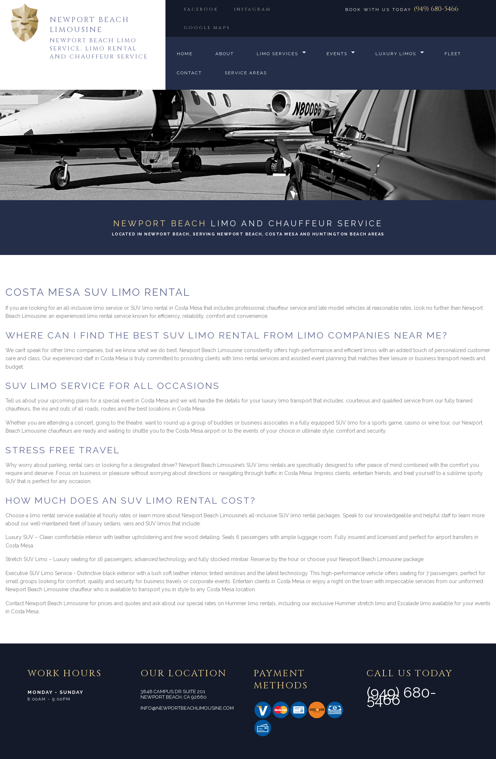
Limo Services (277, 53)
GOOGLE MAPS (207, 28)
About (224, 53)
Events (336, 53)
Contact (189, 72)
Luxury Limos (396, 53)
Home (185, 53)
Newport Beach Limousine (89, 25)
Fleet (453, 53)
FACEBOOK (201, 9)
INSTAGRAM (253, 9)
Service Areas (246, 72)
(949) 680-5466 (436, 9)
